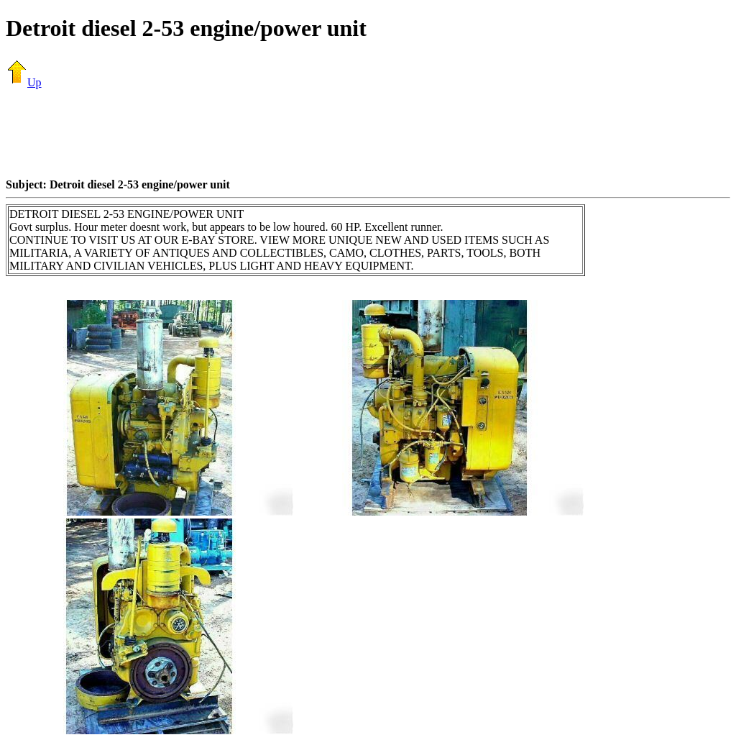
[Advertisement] (368, 133)
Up (24, 82)
